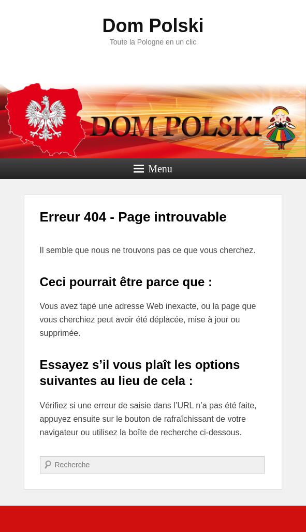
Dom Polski (152, 25)
